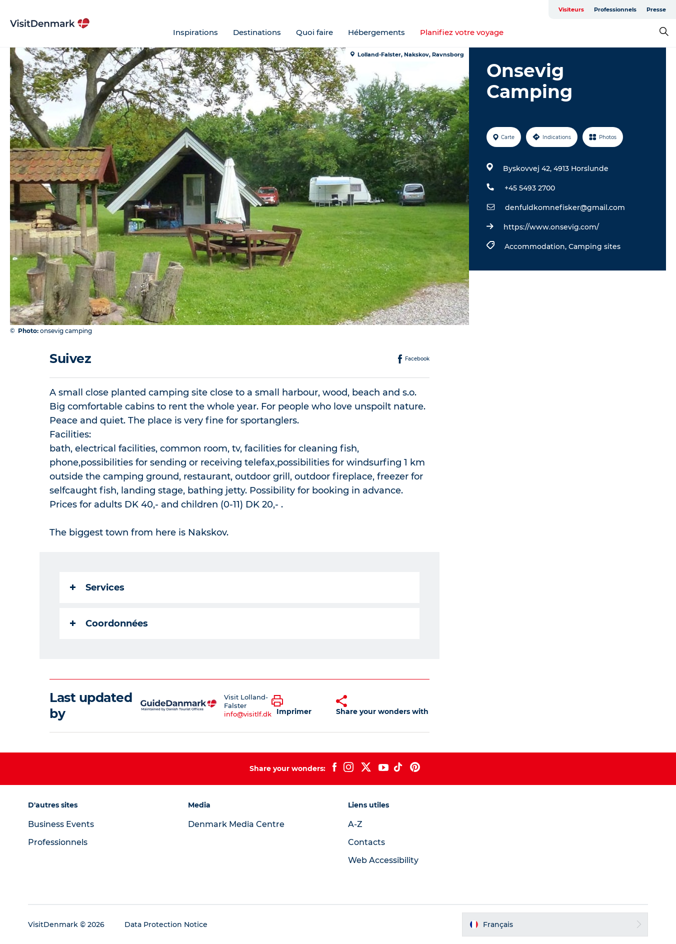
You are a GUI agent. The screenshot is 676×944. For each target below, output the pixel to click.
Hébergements (376, 32)
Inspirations (195, 32)
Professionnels (615, 9)
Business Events (61, 824)
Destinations (257, 32)
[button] (296, 705)
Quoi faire (314, 32)
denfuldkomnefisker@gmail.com (565, 207)
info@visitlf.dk (248, 714)
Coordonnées (109, 623)
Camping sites (594, 246)
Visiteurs (571, 9)
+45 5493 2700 (529, 188)
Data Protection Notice (166, 924)
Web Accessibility (383, 860)
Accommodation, (536, 246)
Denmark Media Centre (236, 824)
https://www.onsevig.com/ (551, 227)
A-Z (355, 824)
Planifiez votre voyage (462, 32)
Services (97, 587)
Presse (656, 9)
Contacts (366, 842)
